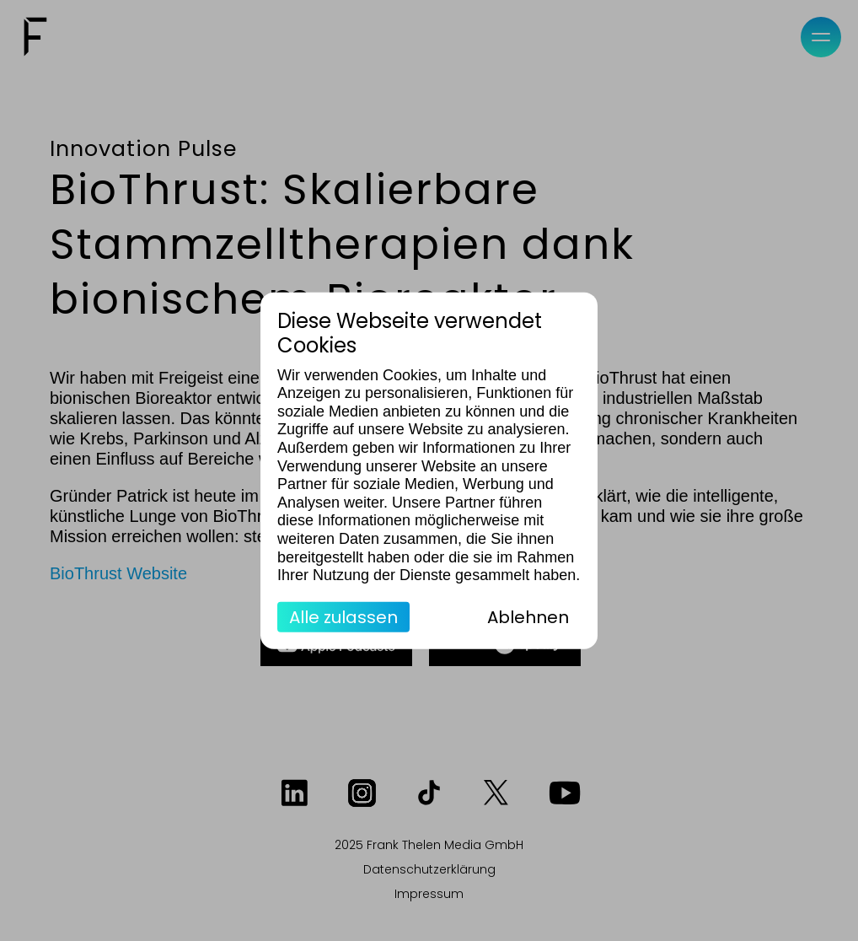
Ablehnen (528, 616)
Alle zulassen (343, 616)
